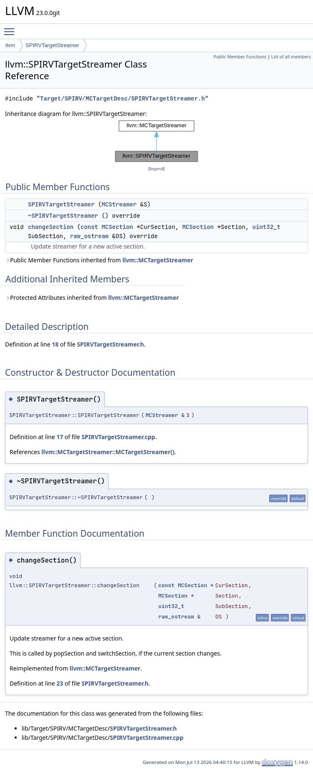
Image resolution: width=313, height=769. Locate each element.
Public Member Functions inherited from (99, 260)
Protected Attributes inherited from (92, 298)
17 (59, 437)
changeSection (50, 227)
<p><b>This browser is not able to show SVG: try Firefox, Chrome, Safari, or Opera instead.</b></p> (156, 141)
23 (59, 683)
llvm (10, 45)
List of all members (291, 57)
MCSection (117, 227)
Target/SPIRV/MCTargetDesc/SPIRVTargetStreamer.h (122, 99)
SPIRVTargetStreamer (52, 45)
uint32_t (266, 227)
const (89, 227)
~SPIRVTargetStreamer (63, 215)
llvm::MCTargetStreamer (157, 260)
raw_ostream (89, 236)
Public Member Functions (239, 57)
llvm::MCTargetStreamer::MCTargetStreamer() (107, 452)
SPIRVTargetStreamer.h (110, 344)
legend (156, 168)
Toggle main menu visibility (11, 28)
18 (55, 344)
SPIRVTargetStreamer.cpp (118, 437)
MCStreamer (118, 204)
